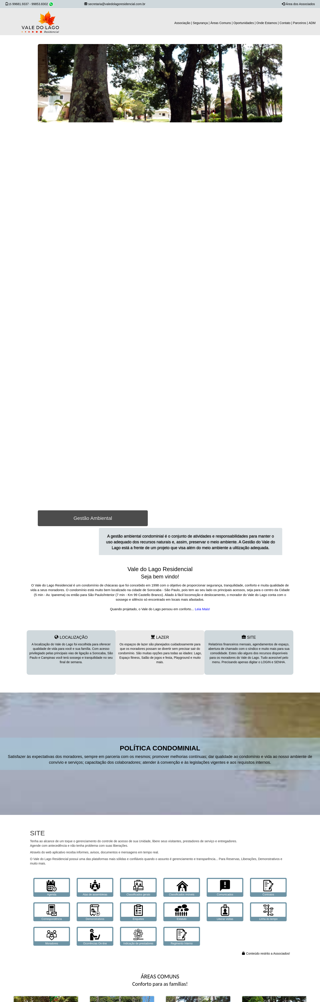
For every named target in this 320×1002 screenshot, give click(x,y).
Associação (182, 23)
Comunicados (225, 887)
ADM (312, 23)
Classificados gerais (138, 887)
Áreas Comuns (220, 23)
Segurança (200, 23)
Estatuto (181, 912)
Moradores (51, 936)
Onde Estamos (266, 23)
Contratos (268, 887)
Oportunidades (244, 23)
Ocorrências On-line (95, 936)
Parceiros (299, 23)
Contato (285, 23)
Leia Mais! (202, 609)
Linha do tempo (268, 912)
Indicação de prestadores (138, 936)
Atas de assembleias (95, 887)
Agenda (51, 887)
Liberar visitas (225, 912)
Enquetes (138, 912)
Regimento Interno (181, 936)
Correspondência (51, 912)
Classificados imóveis (181, 887)
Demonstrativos (95, 912)
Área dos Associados (300, 4)
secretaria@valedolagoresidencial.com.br (116, 4)
